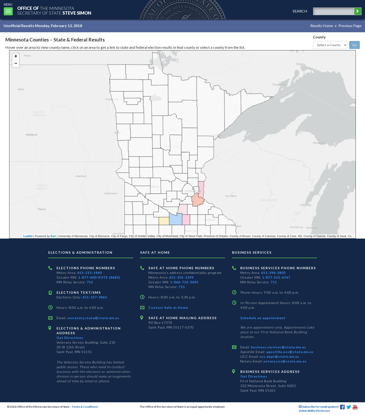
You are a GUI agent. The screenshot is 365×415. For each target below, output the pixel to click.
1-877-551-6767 (276, 277)
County (319, 37)
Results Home (321, 25)
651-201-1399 (181, 277)
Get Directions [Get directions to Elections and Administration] (70, 338)
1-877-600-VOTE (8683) (99, 277)
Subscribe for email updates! (319, 406)
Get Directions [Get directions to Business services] (253, 376)
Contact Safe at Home (168, 307)
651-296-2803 (273, 273)
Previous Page (349, 25)
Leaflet (28, 236)
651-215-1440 (89, 273)
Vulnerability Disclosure (314, 410)
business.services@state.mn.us (278, 347)
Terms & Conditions (84, 406)
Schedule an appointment (263, 318)
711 (90, 282)
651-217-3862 (94, 297)
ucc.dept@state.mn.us (279, 356)
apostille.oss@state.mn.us (289, 352)
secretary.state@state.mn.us (92, 318)
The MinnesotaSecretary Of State (54, 10)
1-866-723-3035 (184, 282)
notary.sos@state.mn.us (284, 361)
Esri (53, 236)
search (300, 11)
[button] (15, 56)
